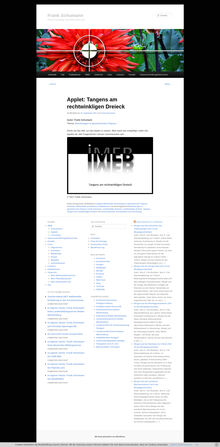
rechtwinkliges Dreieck (132, 209)
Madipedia (101, 268)
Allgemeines (56, 247)
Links (109, 75)
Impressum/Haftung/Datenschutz (154, 75)
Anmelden (95, 238)
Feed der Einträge (99, 241)
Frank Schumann (65, 15)
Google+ (100, 264)
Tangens (146, 209)
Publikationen (74, 75)
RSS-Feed (100, 280)
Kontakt (132, 75)
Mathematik (56, 254)
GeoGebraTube (103, 261)
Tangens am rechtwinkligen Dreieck (82, 212)
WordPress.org (97, 247)
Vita (62, 75)
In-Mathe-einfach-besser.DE (108, 306)
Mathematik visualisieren (86, 206)
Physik (54, 257)
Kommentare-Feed (99, 244)
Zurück (52, 84)
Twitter (99, 277)
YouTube (100, 286)
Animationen (56, 229)
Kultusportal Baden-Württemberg (111, 316)
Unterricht (98, 75)
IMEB (87, 75)
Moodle (99, 271)
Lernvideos (56, 235)
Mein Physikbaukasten (61, 278)
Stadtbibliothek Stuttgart (107, 338)
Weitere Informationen (181, 444)
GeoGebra (71, 206)
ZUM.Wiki (100, 289)
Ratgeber (55, 260)
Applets (54, 232)
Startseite (52, 75)
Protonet (100, 274)
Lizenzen (120, 75)
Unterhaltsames (58, 263)
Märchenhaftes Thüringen (108, 347)
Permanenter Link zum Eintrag (129, 212)
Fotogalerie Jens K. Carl (107, 344)
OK (197, 444)
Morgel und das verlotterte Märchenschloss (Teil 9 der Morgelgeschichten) (146, 384)
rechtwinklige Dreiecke (112, 209)
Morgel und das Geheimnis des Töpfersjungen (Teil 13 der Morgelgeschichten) (148, 229)
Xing (98, 283)
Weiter (169, 84)
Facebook (100, 258)
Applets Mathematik (104, 204)
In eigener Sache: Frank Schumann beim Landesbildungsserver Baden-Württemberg (66, 311)
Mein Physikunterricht (61, 282)
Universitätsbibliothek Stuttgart (110, 341)
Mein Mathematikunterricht (63, 275)
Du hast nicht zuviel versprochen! (65, 334)
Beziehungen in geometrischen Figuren (130, 204)
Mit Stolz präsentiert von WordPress (110, 437)
